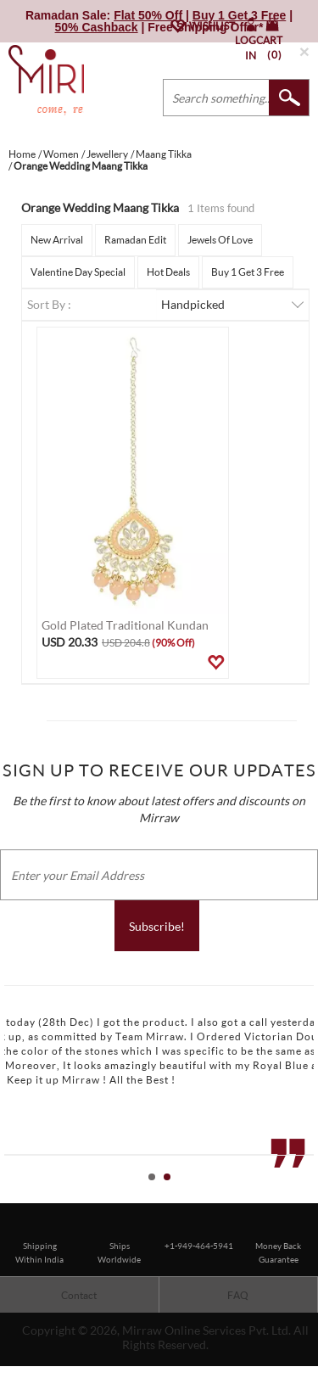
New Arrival (57, 239)
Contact (79, 1295)
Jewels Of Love (220, 239)
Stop (310, 1196)
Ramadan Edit (135, 239)
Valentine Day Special (78, 272)
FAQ (237, 1295)
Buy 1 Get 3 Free (247, 272)
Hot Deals (168, 272)
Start (297, 1196)
